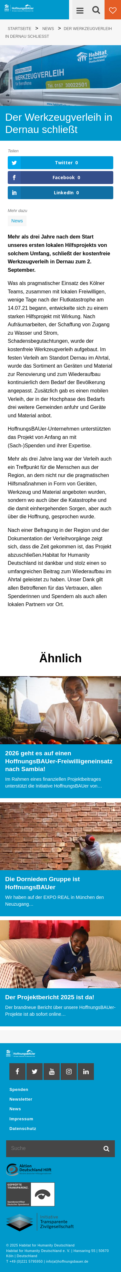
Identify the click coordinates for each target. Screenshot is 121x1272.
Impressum (21, 1118)
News (17, 220)
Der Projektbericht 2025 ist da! (49, 997)
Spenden (18, 1089)
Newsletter (20, 1099)
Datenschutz (22, 1128)
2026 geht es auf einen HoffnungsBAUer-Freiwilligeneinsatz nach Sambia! (59, 761)
